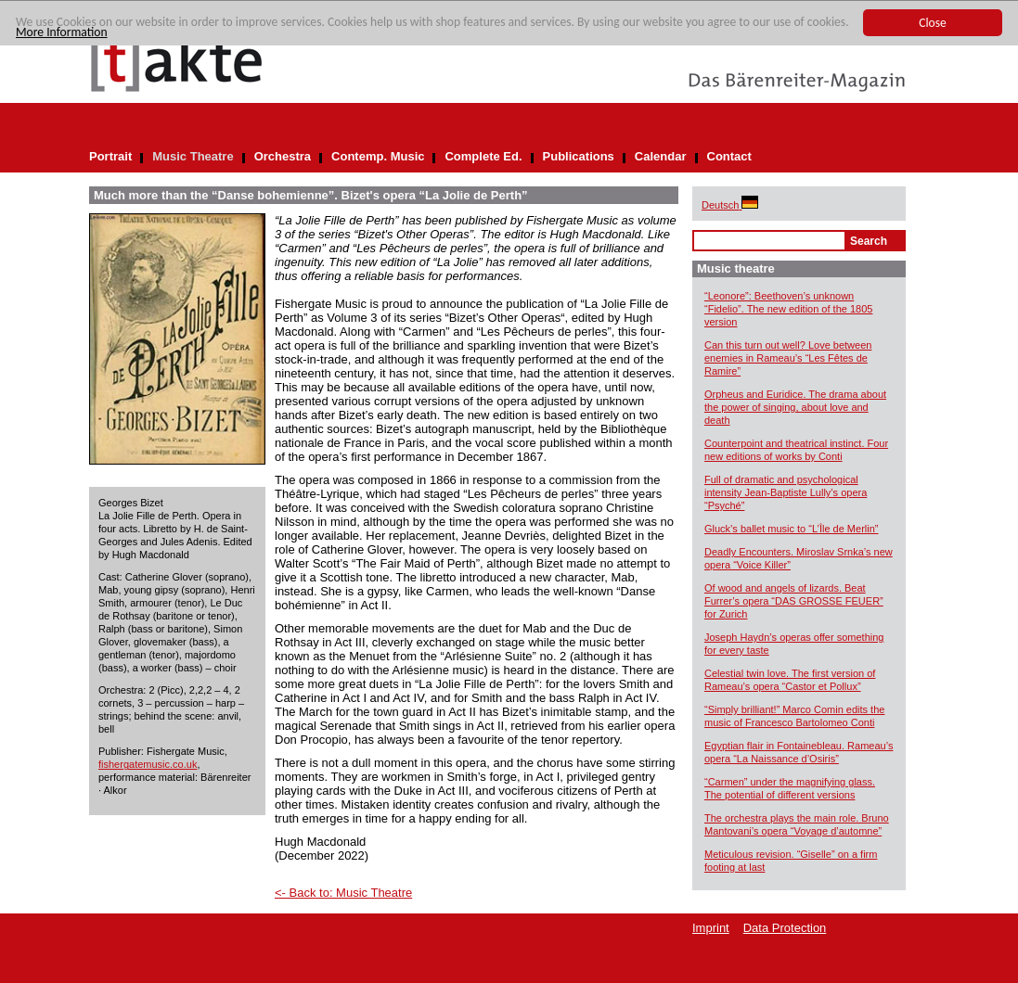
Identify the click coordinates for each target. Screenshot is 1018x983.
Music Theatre (192, 156)
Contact (729, 156)
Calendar (661, 156)
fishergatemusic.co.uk (147, 764)
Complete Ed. (483, 156)
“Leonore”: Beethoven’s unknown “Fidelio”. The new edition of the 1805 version (788, 308)
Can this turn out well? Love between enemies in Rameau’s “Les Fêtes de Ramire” (787, 358)
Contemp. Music (377, 156)
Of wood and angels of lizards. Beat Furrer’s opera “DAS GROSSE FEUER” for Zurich (793, 600)
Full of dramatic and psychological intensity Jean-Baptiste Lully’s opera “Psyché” (785, 492)
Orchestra (282, 156)
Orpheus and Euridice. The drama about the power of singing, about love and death (795, 407)
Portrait (110, 156)
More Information (62, 32)
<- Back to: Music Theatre (343, 893)
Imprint (710, 928)
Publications (578, 156)
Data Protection (785, 928)
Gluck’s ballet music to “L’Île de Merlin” (791, 528)
